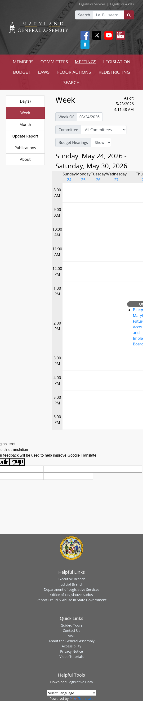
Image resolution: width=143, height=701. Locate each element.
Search (84, 15)
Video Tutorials (71, 656)
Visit (71, 635)
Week (25, 112)
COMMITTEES (54, 61)
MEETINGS (85, 61)
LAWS (44, 72)
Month (25, 124)
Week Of (65, 116)
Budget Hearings (73, 142)
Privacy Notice (71, 651)
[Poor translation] (17, 462)
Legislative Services (92, 4)
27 (116, 179)
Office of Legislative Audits (71, 594)
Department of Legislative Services (71, 589)
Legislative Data (80, 681)
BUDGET (21, 72)
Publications (25, 147)
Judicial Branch (72, 584)
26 (98, 179)
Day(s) (25, 101)
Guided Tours (71, 625)
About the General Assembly (71, 640)
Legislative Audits (122, 4)
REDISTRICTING (114, 72)
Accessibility (71, 646)
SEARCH (71, 82)
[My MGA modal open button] (119, 35)
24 (69, 179)
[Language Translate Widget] (71, 693)
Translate (81, 698)
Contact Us (71, 630)
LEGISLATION (116, 61)
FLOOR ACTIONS (74, 72)
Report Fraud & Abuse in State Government (71, 599)
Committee (68, 129)
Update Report (25, 136)
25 (83, 179)
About (25, 159)
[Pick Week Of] (89, 116)
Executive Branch (71, 579)
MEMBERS (23, 61)
